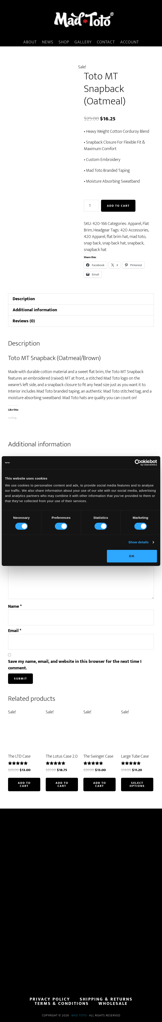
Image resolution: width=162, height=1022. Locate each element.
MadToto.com (81, 19)
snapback (135, 243)
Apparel (134, 223)
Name (15, 606)
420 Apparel (94, 236)
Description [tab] (24, 299)
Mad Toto (79, 1015)
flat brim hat (117, 236)
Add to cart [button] (24, 784)
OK (132, 556)
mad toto (137, 236)
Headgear (101, 230)
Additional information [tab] (35, 310)
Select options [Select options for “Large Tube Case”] (137, 784)
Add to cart (118, 205)
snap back (92, 243)
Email (14, 630)
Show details (138, 542)
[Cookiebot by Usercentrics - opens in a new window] (138, 462)
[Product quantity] (91, 206)
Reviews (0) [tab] (24, 321)
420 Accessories (134, 230)
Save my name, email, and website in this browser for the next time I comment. (75, 664)
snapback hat (95, 249)
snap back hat (114, 243)
